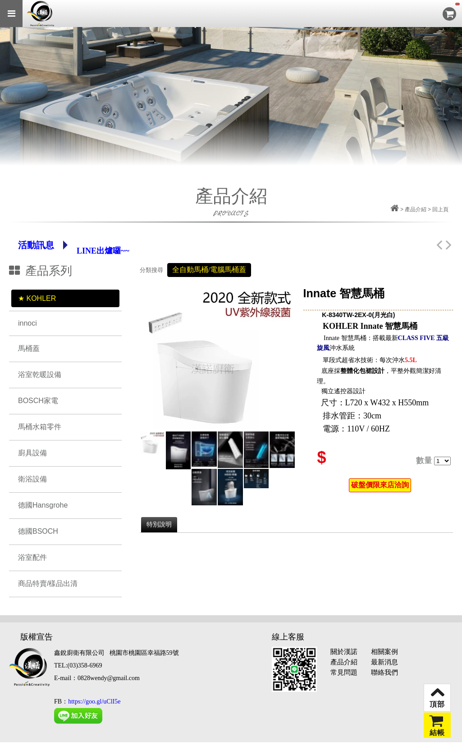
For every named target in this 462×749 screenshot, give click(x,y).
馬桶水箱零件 (39, 427)
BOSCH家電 (38, 400)
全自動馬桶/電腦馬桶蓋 (209, 269)
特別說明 (159, 524)
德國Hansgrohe (43, 505)
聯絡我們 (384, 672)
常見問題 (343, 672)
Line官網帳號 (101, 245)
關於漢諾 (343, 651)
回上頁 (440, 209)
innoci (27, 323)
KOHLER (41, 298)
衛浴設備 (32, 479)
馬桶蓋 (29, 348)
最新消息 (384, 662)
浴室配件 (32, 557)
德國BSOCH (38, 531)
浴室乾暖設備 (39, 374)
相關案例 (384, 651)
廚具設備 (32, 453)
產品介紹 (343, 662)
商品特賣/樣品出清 (48, 583)
